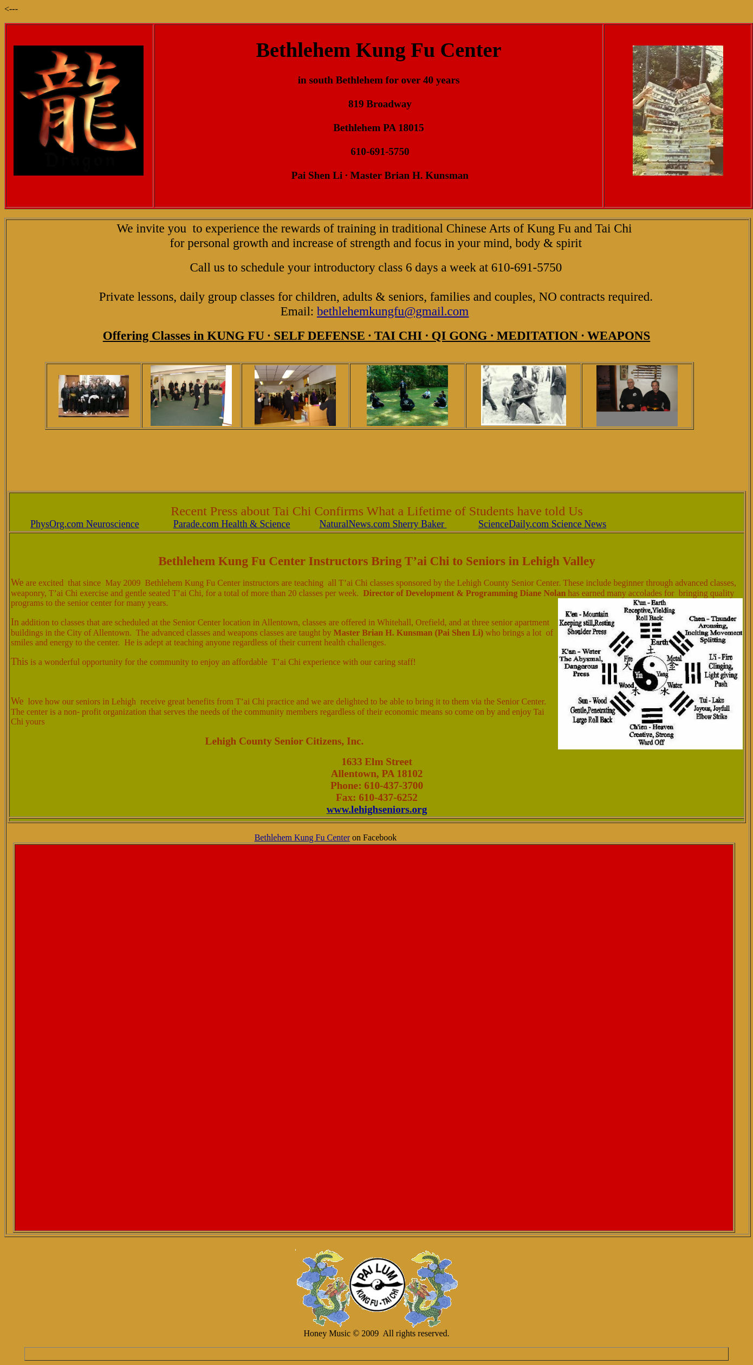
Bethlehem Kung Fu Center (302, 837)
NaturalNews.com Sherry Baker (383, 524)
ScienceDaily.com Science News (542, 524)
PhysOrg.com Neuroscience (84, 524)
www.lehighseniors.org (377, 809)
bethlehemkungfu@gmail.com (393, 311)
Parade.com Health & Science (231, 524)
